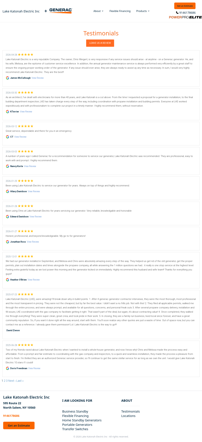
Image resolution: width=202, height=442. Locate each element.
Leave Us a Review (100, 43)
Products (143, 11)
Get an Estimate (185, 5)
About (98, 11)
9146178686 (187, 12)
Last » (20, 380)
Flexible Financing (120, 11)
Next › (12, 380)
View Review (38, 78)
